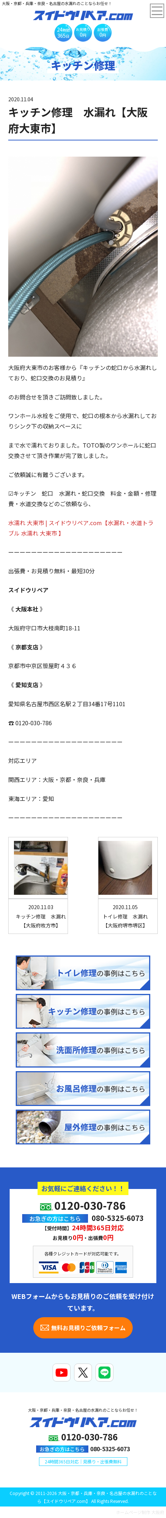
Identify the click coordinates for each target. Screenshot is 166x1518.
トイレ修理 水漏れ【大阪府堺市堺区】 (125, 916)
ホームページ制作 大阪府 (140, 1512)
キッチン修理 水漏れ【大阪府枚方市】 (41, 916)
